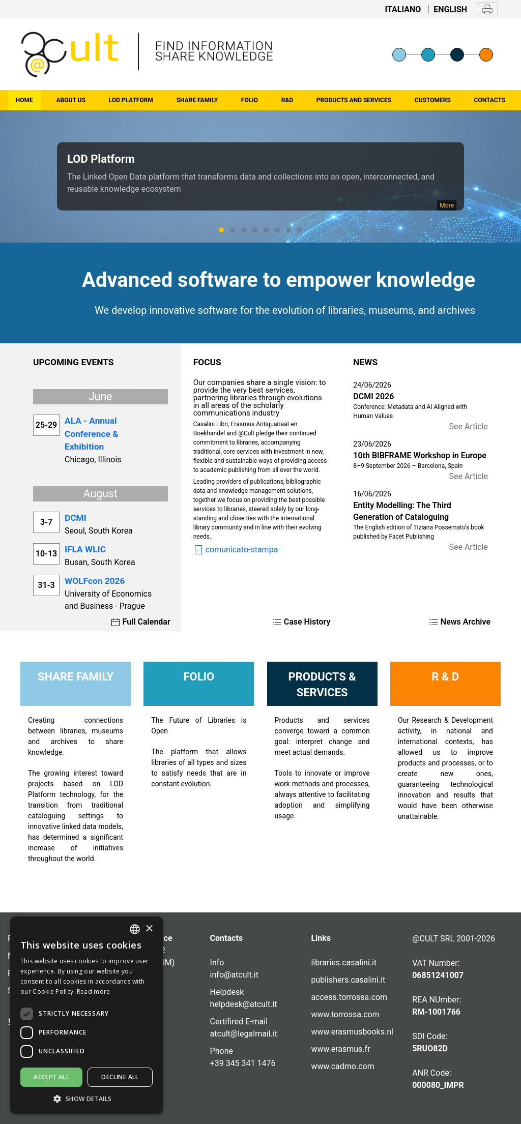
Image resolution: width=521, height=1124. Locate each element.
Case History (301, 622)
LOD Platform (131, 100)
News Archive (459, 622)
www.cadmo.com (342, 1066)
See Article (468, 426)
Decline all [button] (119, 1077)
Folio (249, 100)
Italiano (403, 9)
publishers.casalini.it (348, 980)
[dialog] (86, 1015)
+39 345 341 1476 (243, 1063)
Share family (197, 100)
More (447, 205)
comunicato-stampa (235, 549)
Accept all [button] (51, 1077)
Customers (433, 100)
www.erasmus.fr (340, 1049)
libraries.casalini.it (344, 962)
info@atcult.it (234, 975)
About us (70, 100)
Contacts (490, 100)
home (24, 100)
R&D (287, 100)
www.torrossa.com (345, 1014)
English (450, 9)
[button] (86, 1098)
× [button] (149, 929)
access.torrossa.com (349, 997)
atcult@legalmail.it (243, 1034)
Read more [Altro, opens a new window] (93, 991)
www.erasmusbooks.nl (352, 1032)
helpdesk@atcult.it (243, 1004)
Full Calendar (140, 622)
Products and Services (353, 100)
